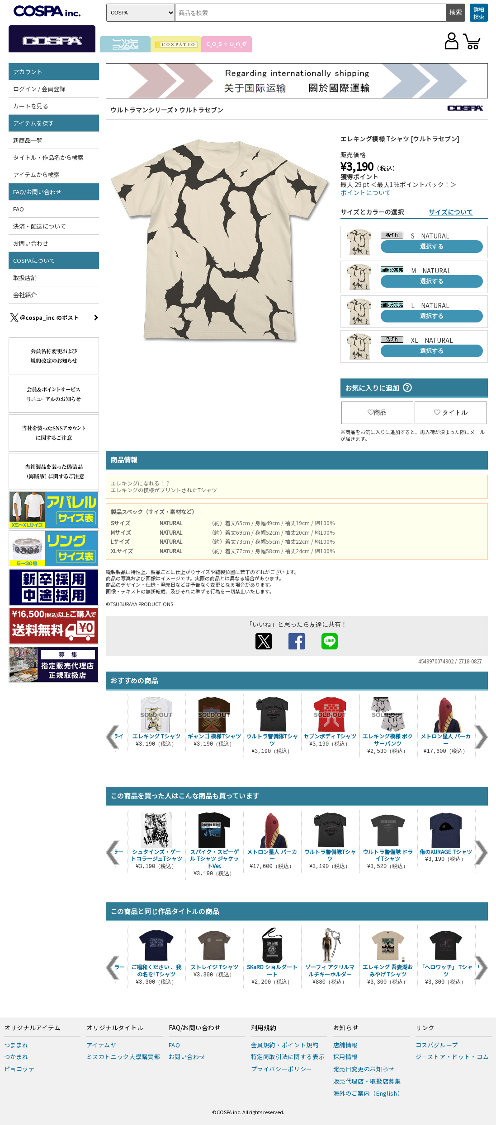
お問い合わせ (30, 243)
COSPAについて (34, 260)
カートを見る (30, 106)
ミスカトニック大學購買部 (123, 1056)
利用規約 (263, 1028)
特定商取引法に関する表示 (288, 1056)
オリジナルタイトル (114, 1028)
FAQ (18, 209)
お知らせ (346, 1028)
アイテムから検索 (36, 174)
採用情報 (345, 1056)
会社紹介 (25, 294)
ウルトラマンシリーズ (141, 109)
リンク (425, 1028)
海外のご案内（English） (368, 1093)
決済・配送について (39, 226)
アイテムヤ (101, 1045)
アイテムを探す (33, 123)
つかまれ (16, 1056)
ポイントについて (365, 192)
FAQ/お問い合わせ (37, 191)
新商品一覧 (28, 140)
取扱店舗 (25, 277)
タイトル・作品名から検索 (48, 157)
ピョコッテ (19, 1068)
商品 (377, 412)
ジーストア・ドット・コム (452, 1056)
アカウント (28, 71)
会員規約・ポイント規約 (285, 1045)
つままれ (16, 1045)
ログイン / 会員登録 (39, 88)
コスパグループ (437, 1045)
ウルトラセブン (201, 109)
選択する (432, 246)
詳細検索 (478, 12)
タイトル (451, 412)
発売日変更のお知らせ (364, 1068)
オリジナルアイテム (32, 1028)
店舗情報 (345, 1045)
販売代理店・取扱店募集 (367, 1081)
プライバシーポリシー (282, 1068)
